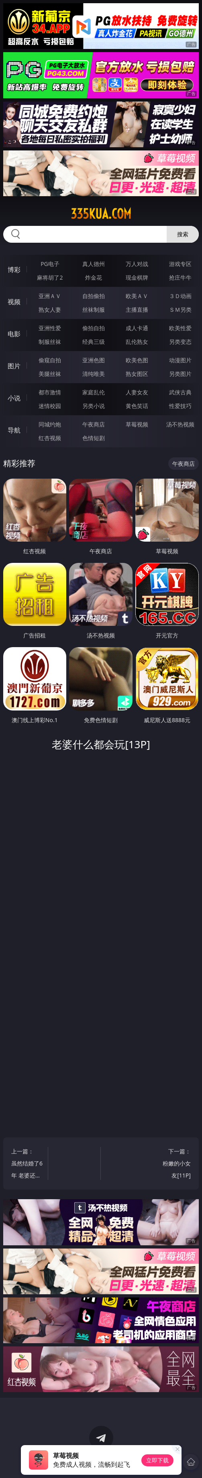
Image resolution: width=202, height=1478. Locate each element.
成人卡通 (137, 328)
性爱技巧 (180, 406)
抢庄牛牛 (180, 277)
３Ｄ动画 (180, 296)
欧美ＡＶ (137, 296)
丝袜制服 (93, 309)
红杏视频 (50, 438)
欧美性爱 (180, 328)
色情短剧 (93, 438)
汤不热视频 (180, 424)
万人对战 (137, 264)
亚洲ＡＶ (50, 296)
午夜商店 (93, 424)
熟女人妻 (50, 309)
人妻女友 (137, 392)
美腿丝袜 (50, 374)
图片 (14, 365)
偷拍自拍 (93, 328)
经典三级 (93, 341)
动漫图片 (180, 360)
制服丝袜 (50, 341)
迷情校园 (50, 406)
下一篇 (175, 1164)
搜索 (182, 234)
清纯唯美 (93, 374)
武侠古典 (180, 392)
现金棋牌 (137, 277)
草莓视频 (137, 424)
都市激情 (50, 392)
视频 (14, 301)
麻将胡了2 (50, 277)
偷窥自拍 (50, 360)
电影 (14, 333)
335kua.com (101, 214)
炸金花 (93, 277)
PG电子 (50, 264)
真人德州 (93, 264)
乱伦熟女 (137, 341)
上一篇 (27, 1164)
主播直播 (137, 309)
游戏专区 (180, 264)
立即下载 (157, 1460)
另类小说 (93, 406)
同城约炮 (50, 424)
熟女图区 (137, 374)
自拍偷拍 (93, 296)
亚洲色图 (93, 360)
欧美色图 (137, 360)
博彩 (14, 269)
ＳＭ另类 (180, 309)
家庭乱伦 (93, 392)
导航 (14, 430)
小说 (14, 398)
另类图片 (180, 374)
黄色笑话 (137, 406)
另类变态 (180, 341)
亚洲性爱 (50, 328)
